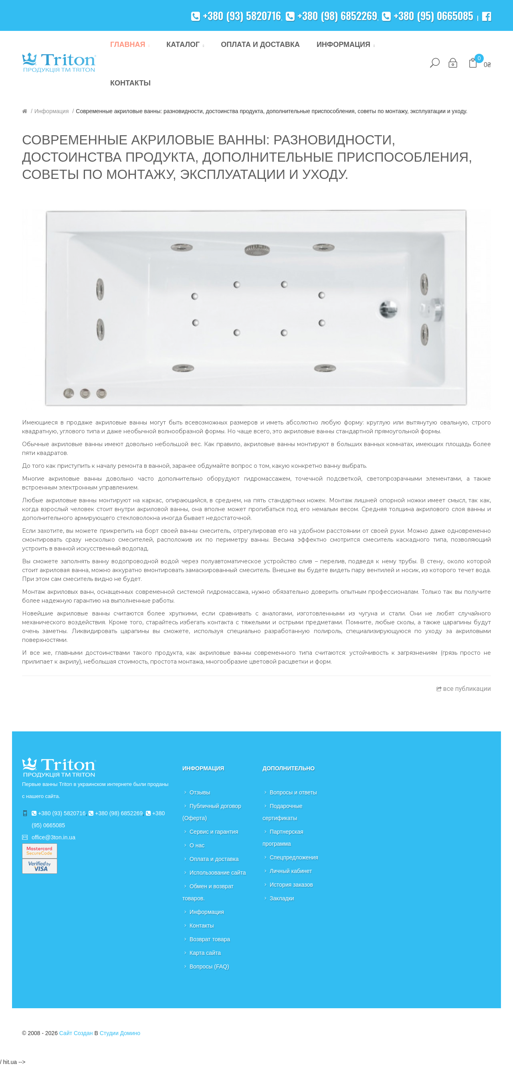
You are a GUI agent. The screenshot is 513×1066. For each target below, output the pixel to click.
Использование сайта (218, 872)
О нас (197, 845)
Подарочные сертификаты (283, 812)
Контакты (202, 925)
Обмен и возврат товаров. (208, 892)
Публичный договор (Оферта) (211, 812)
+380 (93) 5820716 (236, 15)
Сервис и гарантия (214, 831)
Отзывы (200, 792)
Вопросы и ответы (293, 792)
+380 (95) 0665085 (427, 15)
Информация (51, 111)
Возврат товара (210, 939)
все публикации (463, 688)
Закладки (282, 898)
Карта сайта (205, 953)
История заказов (291, 884)
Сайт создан (76, 1033)
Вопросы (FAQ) (209, 966)
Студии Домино (120, 1033)
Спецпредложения (294, 857)
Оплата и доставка (214, 859)
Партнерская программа (283, 837)
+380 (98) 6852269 (331, 15)
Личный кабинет (291, 871)
